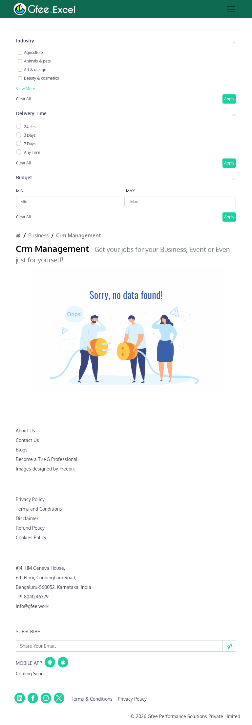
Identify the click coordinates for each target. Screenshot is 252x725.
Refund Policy (30, 528)
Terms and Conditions (39, 509)
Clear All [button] (23, 98)
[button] (229, 646)
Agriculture (33, 52)
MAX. (131, 190)
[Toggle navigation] (231, 9)
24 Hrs (30, 126)
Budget (24, 177)
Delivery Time (31, 113)
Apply (229, 98)
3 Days (30, 135)
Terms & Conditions (92, 699)
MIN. (20, 190)
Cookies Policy (31, 537)
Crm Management (78, 235)
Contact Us (27, 440)
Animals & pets (37, 61)
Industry (25, 40)
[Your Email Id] (119, 646)
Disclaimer (27, 518)
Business (38, 235)
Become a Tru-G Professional (46, 459)
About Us (25, 430)
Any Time (32, 152)
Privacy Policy (30, 499)
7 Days (30, 143)
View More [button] (25, 88)
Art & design (35, 69)
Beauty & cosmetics (41, 78)
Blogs (22, 449)
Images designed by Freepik (45, 468)
